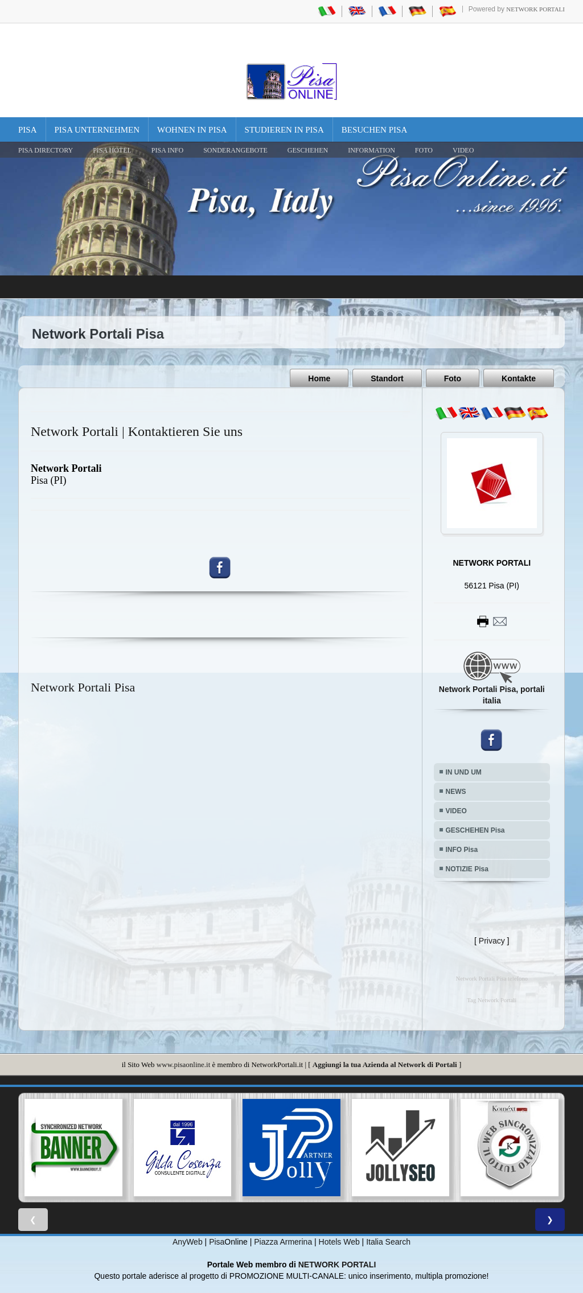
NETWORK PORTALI (337, 1264)
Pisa (27, 129)
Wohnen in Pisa (192, 129)
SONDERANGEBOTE (235, 150)
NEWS (456, 791)
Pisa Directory (45, 150)
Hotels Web (339, 1241)
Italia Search (388, 1241)
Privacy (492, 940)
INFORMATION (371, 150)
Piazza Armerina (283, 1241)
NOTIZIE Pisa (467, 868)
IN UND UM (464, 772)
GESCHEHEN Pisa (475, 830)
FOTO (424, 150)
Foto (452, 378)
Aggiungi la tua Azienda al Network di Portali (385, 1064)
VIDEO (463, 150)
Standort (387, 378)
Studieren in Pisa (284, 129)
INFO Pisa (462, 849)
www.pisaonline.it (183, 1064)
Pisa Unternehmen (97, 129)
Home (319, 378)
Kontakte (519, 378)
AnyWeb (188, 1241)
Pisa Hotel (112, 150)
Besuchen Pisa (374, 129)
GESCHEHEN (308, 150)
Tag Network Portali (491, 999)
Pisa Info (167, 150)
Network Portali (535, 9)
